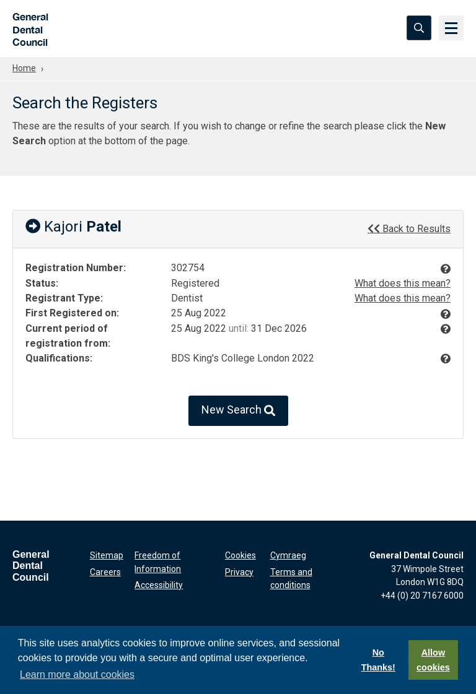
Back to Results (409, 228)
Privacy (239, 572)
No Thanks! (378, 660)
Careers (105, 572)
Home (24, 68)
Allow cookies (433, 660)
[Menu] (451, 27)
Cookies (240, 555)
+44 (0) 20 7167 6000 (422, 596)
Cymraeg (288, 555)
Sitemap (106, 555)
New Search (238, 410)
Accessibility (158, 585)
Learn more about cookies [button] (77, 674)
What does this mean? (403, 283)
